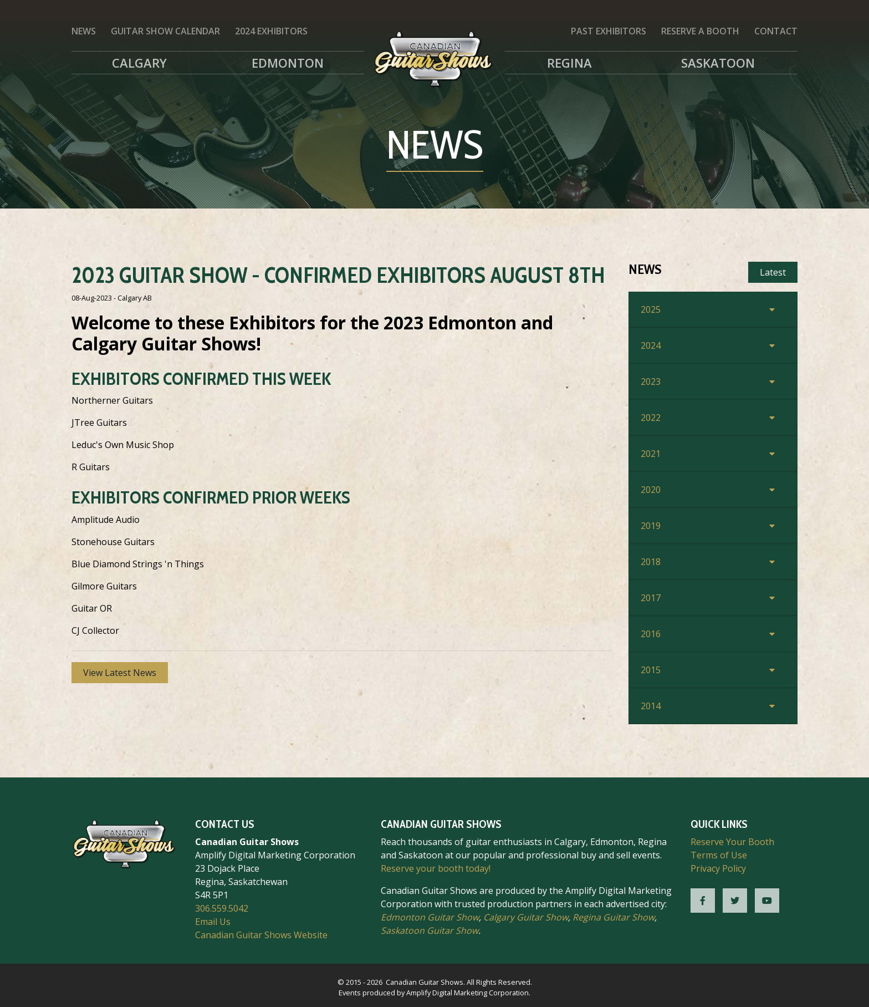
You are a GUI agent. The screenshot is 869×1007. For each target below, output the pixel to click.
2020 (651, 490)
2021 (651, 453)
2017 (651, 598)
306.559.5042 (221, 908)
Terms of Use (719, 855)
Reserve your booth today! (435, 868)
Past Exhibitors (608, 31)
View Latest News (119, 673)
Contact (776, 31)
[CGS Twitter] (735, 900)
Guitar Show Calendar (165, 31)
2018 (651, 562)
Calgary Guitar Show (525, 917)
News (83, 31)
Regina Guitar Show (613, 917)
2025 (651, 309)
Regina (569, 62)
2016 (651, 634)
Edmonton (288, 62)
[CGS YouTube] (767, 900)
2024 (651, 345)
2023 (651, 381)
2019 (651, 526)
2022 (651, 417)
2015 (651, 670)
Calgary (139, 62)
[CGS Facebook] (703, 900)
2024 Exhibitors (271, 31)
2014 (651, 706)
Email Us (213, 922)
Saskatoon (718, 62)
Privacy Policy (718, 868)
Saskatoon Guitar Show (429, 930)
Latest (773, 272)
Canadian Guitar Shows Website (261, 935)
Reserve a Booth (700, 31)
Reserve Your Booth (732, 842)
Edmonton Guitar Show (430, 917)
